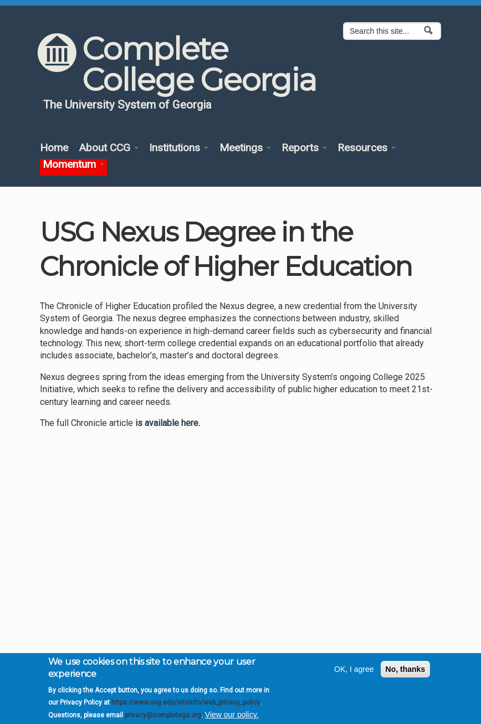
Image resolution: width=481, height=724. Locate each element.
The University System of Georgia (127, 104)
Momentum (73, 165)
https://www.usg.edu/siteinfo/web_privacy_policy (185, 706)
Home (54, 148)
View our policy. (232, 717)
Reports (304, 148)
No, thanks (406, 672)
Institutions (178, 148)
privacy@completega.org (163, 718)
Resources (366, 148)
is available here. (167, 423)
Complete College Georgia (198, 64)
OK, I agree (354, 672)
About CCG (109, 148)
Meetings (245, 148)
